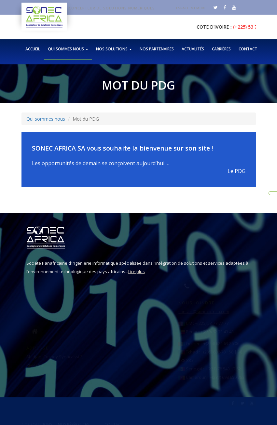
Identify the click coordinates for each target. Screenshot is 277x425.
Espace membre (194, 8)
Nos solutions (114, 49)
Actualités (193, 49)
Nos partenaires (157, 49)
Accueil (32, 49)
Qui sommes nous (68, 49)
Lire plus (127, 271)
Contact (248, 49)
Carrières (221, 49)
